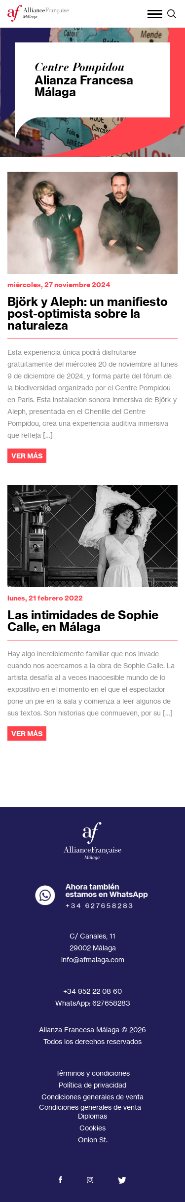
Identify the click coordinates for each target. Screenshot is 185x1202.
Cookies (92, 1128)
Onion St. (93, 1139)
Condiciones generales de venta (92, 1096)
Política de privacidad (92, 1085)
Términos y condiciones (93, 1073)
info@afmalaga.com (92, 959)
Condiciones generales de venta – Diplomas (93, 1111)
